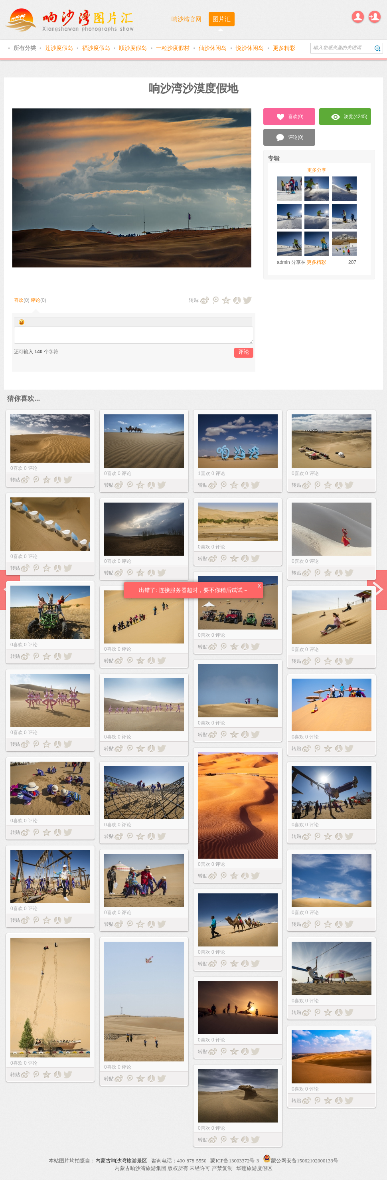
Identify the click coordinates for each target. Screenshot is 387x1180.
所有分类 (26, 48)
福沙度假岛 (97, 48)
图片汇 (222, 19)
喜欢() (289, 117)
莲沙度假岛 (60, 48)
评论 (35, 300)
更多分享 (316, 170)
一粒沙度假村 (173, 48)
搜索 (377, 48)
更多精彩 (284, 48)
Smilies (22, 322)
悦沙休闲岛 (250, 48)
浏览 (349, 117)
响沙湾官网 (186, 19)
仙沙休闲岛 (213, 48)
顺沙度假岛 (133, 48)
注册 (375, 17)
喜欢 (19, 300)
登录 (358, 17)
